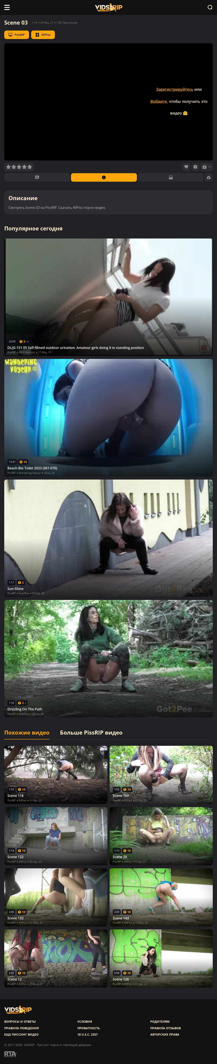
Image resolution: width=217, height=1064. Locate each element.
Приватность (88, 1028)
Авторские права (164, 1034)
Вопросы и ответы (20, 1022)
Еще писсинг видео (21, 1034)
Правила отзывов (165, 1028)
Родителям (160, 1022)
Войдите (158, 101)
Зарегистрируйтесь (174, 89)
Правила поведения (21, 1028)
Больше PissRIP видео (91, 732)
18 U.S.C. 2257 (87, 1034)
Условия (84, 1022)
